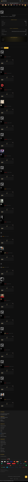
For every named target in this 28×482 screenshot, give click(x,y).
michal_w (7, 333)
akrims (5, 205)
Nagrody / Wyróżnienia (3, 436)
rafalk (5, 300)
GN (12, 3)
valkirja (3, 236)
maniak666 (5, 139)
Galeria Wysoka (2, 427)
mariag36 (5, 106)
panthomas (5, 172)
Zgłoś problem (2, 450)
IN (14, 3)
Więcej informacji (14, 480)
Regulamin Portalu (3, 441)
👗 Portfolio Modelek (3, 433)
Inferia (1, 430)
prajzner (3, 267)
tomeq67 (5, 283)
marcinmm (5, 122)
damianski (5, 89)
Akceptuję (14, 478)
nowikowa (5, 73)
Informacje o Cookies (3, 444)
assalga (5, 56)
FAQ (1, 447)
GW (10, 3)
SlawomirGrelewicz (6, 366)
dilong (5, 399)
